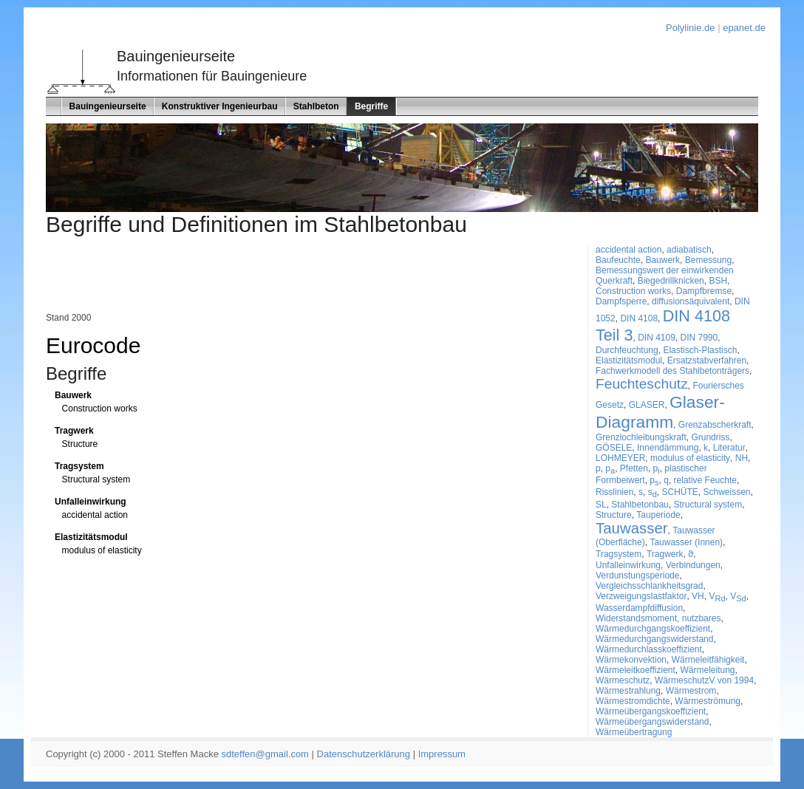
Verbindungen (693, 565)
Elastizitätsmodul (91, 537)
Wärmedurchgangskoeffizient (653, 629)
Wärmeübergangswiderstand (652, 722)
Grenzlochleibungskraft (641, 437)
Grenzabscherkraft (715, 425)
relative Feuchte (705, 480)
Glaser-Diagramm (660, 411)
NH (741, 458)
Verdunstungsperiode (637, 575)
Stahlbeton (316, 106)
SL (601, 504)
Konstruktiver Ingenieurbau (220, 106)
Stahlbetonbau (639, 504)
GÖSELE (614, 448)
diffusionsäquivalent (690, 301)
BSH (718, 281)
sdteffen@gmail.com (265, 753)
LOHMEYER (620, 458)
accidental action (95, 515)
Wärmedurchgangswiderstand (654, 639)
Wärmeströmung (707, 701)
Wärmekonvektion (631, 660)
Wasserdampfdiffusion (639, 608)
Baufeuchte (618, 260)
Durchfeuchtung (627, 350)
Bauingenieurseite (107, 106)
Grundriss (710, 437)
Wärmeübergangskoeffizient (651, 711)
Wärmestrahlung (628, 691)
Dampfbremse (704, 291)
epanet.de (744, 27)
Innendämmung (667, 448)
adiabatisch (689, 250)
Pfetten (634, 468)
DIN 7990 (699, 337)
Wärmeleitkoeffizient (635, 670)
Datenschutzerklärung (363, 753)
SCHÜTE (680, 492)
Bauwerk (73, 395)
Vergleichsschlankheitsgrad (649, 586)
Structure (80, 444)
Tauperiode (658, 515)
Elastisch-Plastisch (700, 350)
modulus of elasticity (102, 550)
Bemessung (708, 260)
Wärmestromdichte (633, 701)
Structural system (96, 479)
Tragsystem (79, 466)
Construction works (99, 408)
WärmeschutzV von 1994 (704, 680)
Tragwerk (74, 431)
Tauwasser (632, 528)
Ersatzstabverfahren (706, 360)
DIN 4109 (656, 337)
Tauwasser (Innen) (686, 542)
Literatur (729, 448)
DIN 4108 (639, 318)
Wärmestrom (691, 691)
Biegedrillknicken (671, 281)
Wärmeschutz (623, 680)
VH (698, 596)
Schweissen (727, 492)
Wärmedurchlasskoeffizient (649, 649)
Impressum (442, 753)
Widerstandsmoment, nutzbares (658, 618)
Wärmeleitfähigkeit (708, 660)
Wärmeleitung (708, 670)
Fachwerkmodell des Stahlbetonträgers (672, 371)
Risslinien (614, 492)
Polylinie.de (690, 27)
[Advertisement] (219, 278)
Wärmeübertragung (634, 732)
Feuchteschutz (642, 384)
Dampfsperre (621, 301)
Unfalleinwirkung (90, 501)
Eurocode (93, 345)
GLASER (647, 405)
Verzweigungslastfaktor (641, 596)
